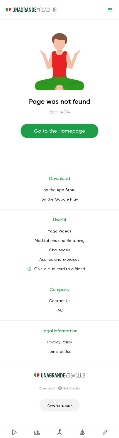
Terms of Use (59, 351)
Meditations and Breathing (60, 240)
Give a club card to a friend (59, 269)
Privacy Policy (59, 342)
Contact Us (59, 300)
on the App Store (59, 190)
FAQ (59, 310)
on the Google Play (59, 199)
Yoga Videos (59, 231)
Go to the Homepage (59, 131)
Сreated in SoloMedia (59, 388)
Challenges (59, 250)
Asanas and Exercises (59, 259)
